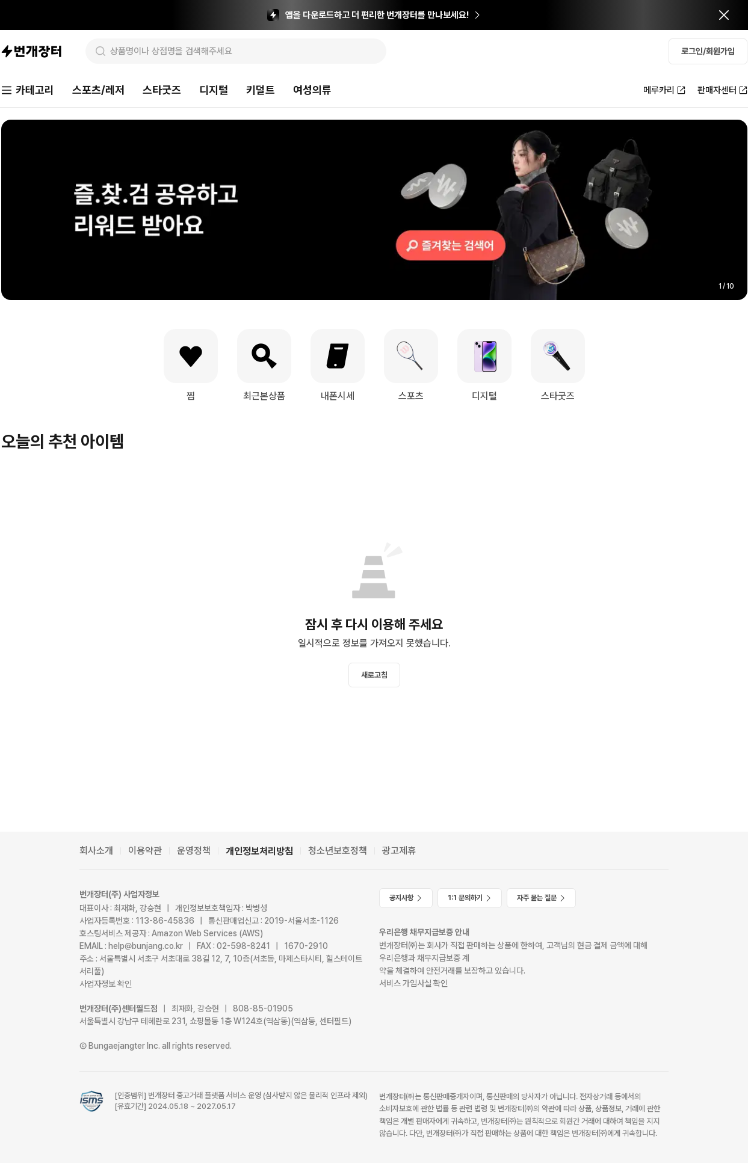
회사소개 (96, 850)
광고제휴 (399, 850)
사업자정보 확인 (105, 984)
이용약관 (145, 850)
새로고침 (374, 675)
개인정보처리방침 (259, 851)
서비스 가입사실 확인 (413, 983)
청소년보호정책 (337, 850)
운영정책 (194, 850)
